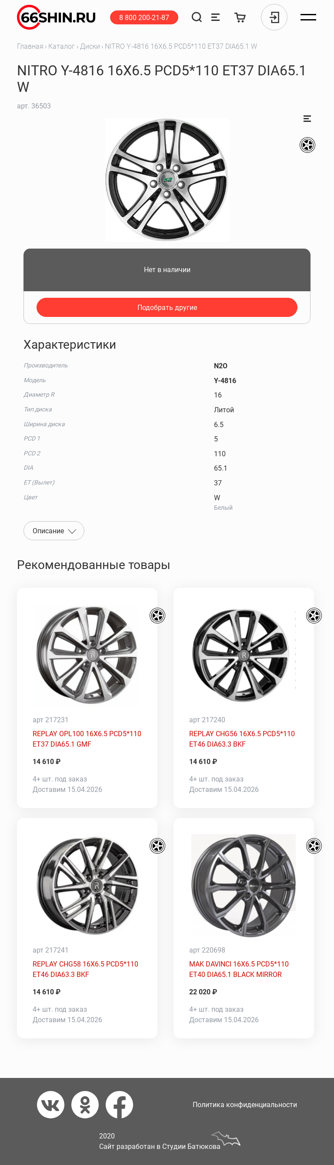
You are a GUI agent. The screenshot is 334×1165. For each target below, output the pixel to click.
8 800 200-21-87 (144, 17)
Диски (90, 46)
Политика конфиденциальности (245, 1105)
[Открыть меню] (308, 17)
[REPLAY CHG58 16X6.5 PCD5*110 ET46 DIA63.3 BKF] (87, 886)
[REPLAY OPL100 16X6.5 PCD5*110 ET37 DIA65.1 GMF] (87, 655)
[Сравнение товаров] (215, 17)
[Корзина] (240, 17)
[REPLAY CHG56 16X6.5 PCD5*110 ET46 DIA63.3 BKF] (243, 655)
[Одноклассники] (88, 1104)
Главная (30, 46)
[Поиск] (196, 17)
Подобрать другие (167, 307)
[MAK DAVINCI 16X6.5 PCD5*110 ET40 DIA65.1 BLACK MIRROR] (243, 886)
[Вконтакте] (54, 1104)
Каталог (61, 46)
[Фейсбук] (123, 1104)
